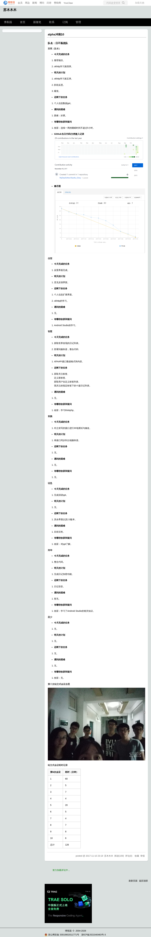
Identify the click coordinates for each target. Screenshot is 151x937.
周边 (27, 2)
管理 (78, 22)
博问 (41, 2)
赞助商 (57, 2)
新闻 (34, 2)
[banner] (8, 3)
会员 (20, 2)
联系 (51, 22)
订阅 (65, 22)
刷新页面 (133, 880)
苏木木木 (10, 10)
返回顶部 (143, 880)
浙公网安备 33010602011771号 (62, 934)
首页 (22, 22)
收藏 (137, 856)
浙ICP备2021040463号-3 (93, 934)
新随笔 (37, 22)
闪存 (49, 2)
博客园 (8, 22)
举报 (142, 856)
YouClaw (68, 3)
